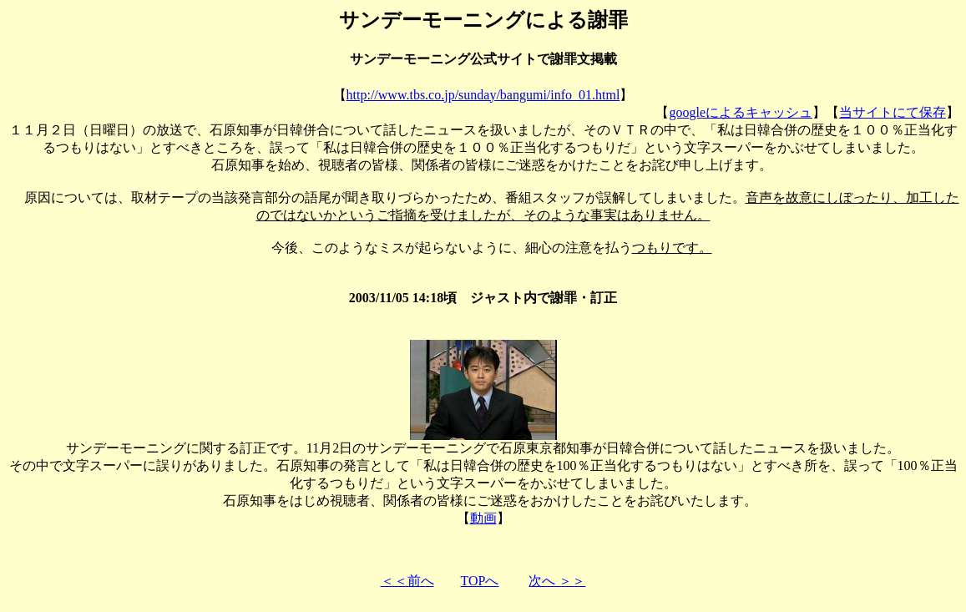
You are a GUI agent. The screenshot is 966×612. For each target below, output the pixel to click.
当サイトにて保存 (892, 112)
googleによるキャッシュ (740, 112)
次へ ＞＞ (557, 581)
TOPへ (480, 581)
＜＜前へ (407, 581)
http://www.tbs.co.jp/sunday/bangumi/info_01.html (483, 95)
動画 (483, 518)
